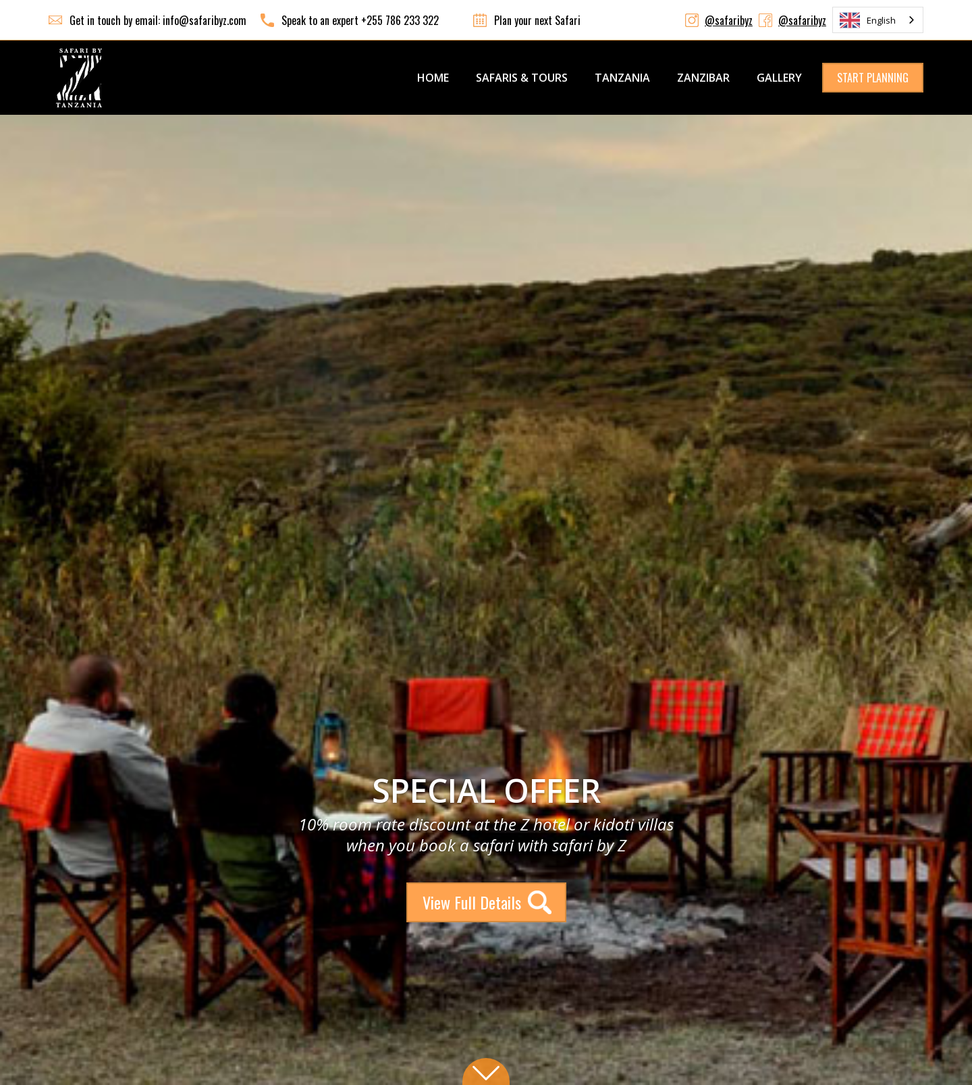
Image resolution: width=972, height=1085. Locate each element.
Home (433, 77)
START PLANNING (873, 78)
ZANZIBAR (703, 77)
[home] (79, 77)
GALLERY (779, 77)
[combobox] (877, 20)
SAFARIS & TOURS (522, 77)
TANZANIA (622, 77)
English (868, 20)
